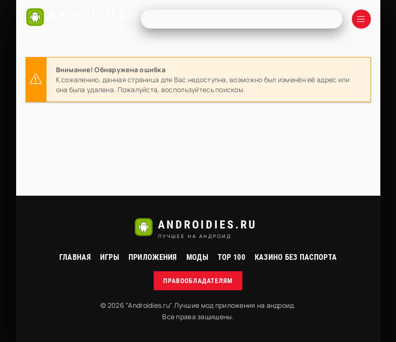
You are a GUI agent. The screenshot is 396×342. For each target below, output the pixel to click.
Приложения (153, 257)
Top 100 (231, 257)
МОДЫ (197, 257)
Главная (75, 257)
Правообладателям (198, 281)
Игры (109, 257)
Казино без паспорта (296, 257)
